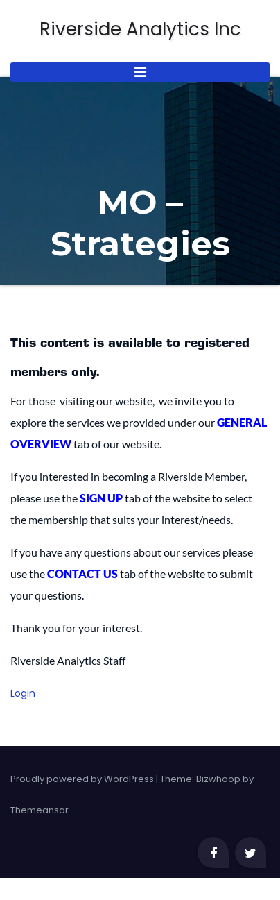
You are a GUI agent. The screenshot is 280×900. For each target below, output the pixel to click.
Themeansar (39, 810)
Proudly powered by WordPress (83, 779)
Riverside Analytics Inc (140, 29)
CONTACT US (82, 573)
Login (22, 693)
